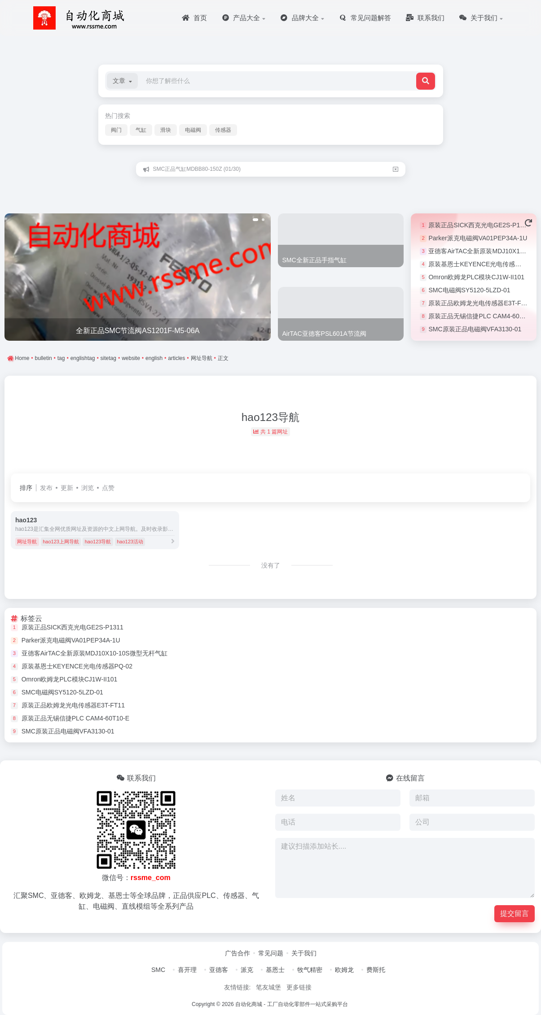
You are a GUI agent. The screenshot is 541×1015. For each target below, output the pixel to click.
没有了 (270, 565)
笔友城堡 (268, 987)
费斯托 (375, 969)
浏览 (87, 487)
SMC (158, 969)
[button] (122, 81)
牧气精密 (309, 969)
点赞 (108, 487)
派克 (247, 969)
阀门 (116, 130)
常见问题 (270, 953)
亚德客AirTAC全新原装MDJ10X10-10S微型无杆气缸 (94, 653)
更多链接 (299, 987)
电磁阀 (193, 130)
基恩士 (275, 969)
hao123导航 (98, 541)
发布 (46, 487)
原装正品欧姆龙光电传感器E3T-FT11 (480, 303)
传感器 (223, 130)
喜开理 (187, 969)
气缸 (141, 130)
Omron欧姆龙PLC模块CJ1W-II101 (476, 277)
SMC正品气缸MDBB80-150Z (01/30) (197, 169)
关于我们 (304, 953)
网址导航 (27, 541)
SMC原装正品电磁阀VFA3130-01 (474, 329)
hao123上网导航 (61, 541)
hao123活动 (130, 541)
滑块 (165, 130)
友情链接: (237, 987)
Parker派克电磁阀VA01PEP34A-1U (477, 238)
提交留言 (514, 913)
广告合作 (237, 953)
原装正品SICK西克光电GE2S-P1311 (479, 225)
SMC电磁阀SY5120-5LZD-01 (469, 290)
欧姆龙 (344, 969)
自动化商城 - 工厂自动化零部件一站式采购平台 (291, 1004)
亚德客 (218, 969)
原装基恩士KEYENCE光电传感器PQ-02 (483, 264)
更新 (67, 487)
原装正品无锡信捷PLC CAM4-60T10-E (482, 316)
